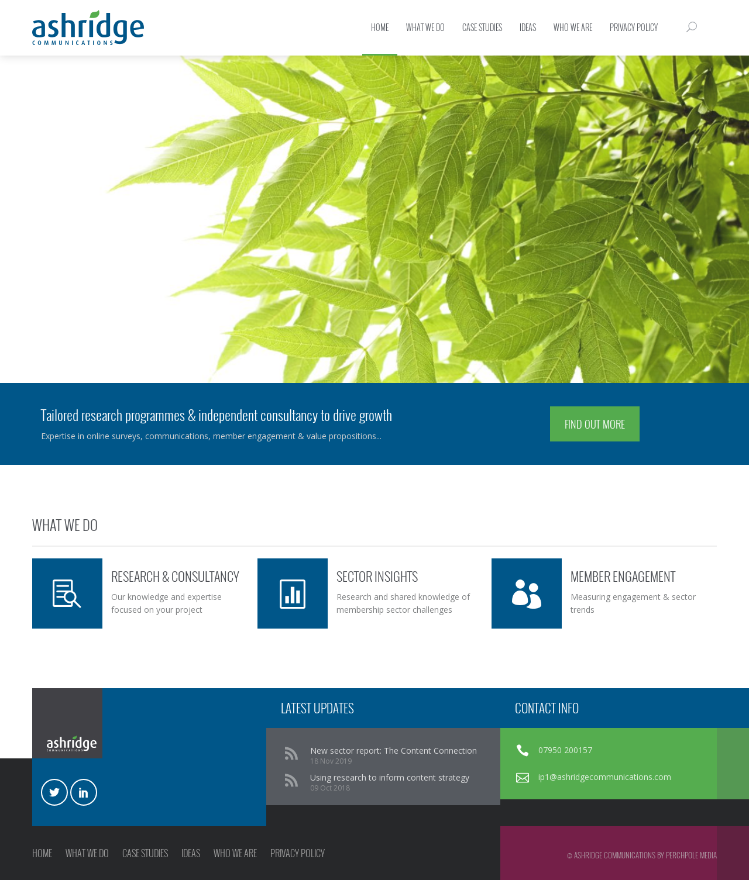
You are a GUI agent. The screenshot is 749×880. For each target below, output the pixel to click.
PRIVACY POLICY (297, 853)
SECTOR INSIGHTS (377, 576)
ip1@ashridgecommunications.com (604, 776)
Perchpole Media (691, 855)
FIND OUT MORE (595, 424)
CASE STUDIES (145, 853)
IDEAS (190, 853)
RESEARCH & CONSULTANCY (175, 576)
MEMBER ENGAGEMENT (623, 576)
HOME (42, 853)
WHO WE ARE (235, 853)
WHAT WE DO (87, 853)
